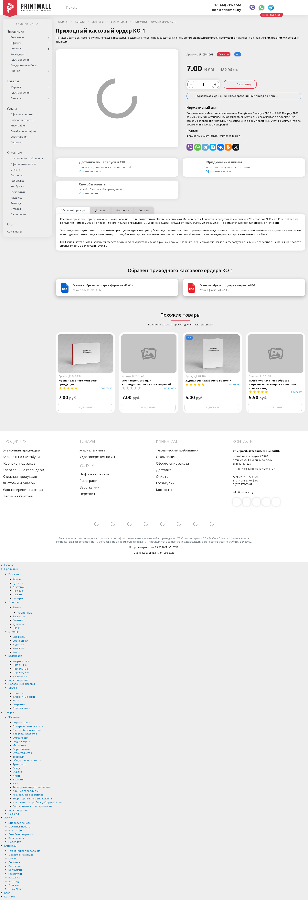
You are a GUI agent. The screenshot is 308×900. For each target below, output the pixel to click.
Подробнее (85, 407)
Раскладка (17, 181)
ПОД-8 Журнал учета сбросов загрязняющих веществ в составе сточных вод (272, 384)
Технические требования (27, 158)
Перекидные (21, 672)
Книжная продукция (20, 476)
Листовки (19, 587)
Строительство (22, 753)
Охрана (17, 772)
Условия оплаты (89, 193)
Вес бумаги (17, 186)
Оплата (15, 169)
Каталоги (18, 648)
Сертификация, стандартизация (32, 806)
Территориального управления (32, 798)
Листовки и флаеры (19, 483)
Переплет (17, 142)
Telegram (271, 8)
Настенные (20, 665)
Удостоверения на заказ (23, 489)
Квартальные (21, 661)
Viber (252, 8)
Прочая (15, 71)
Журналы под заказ (19, 463)
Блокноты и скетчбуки (21, 456)
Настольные (20, 668)
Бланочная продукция (21, 450)
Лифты (17, 775)
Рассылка (16, 197)
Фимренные (24, 612)
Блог (10, 225)
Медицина (19, 745)
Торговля (18, 756)
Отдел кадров (21, 741)
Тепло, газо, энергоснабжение (31, 787)
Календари (18, 54)
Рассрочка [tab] (122, 210)
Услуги (12, 108)
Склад (16, 768)
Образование (21, 749)
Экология (18, 779)
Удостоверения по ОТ (98, 456)
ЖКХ (15, 783)
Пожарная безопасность (28, 726)
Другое (12, 687)
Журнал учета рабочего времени (208, 380)
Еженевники (20, 640)
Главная (9, 565)
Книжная (16, 48)
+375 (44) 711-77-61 (226, 5)
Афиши (17, 579)
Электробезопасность (27, 730)
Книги (16, 652)
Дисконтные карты (24, 696)
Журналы (16, 87)
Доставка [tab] (101, 210)
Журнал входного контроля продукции (78, 382)
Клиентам (14, 152)
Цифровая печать (22, 120)
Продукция (15, 31)
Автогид (16, 203)
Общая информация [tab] (73, 210)
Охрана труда (21, 722)
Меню (16, 700)
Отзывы (16, 209)
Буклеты (18, 583)
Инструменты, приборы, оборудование (37, 802)
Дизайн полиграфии (23, 131)
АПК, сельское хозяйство (28, 794)
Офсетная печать (22, 114)
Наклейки (18, 590)
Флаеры (18, 598)
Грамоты (18, 693)
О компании (18, 214)
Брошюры (19, 636)
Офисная (16, 43)
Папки (16, 627)
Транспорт (19, 764)
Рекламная (17, 37)
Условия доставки (90, 171)
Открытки (19, 704)
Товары (13, 81)
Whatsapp (261, 8)
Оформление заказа (23, 164)
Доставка (17, 175)
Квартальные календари (23, 470)
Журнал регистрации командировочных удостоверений (146, 382)
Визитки (18, 620)
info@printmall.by (226, 10)
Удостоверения (20, 59)
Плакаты (16, 98)
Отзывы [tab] (144, 210)
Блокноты (19, 616)
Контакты (14, 231)
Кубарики (18, 624)
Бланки (17, 607)
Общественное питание (28, 760)
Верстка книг (19, 136)
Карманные (20, 676)
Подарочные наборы (24, 65)
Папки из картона (18, 496)
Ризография (18, 125)
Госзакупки (18, 192)
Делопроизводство (25, 734)
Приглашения (21, 708)
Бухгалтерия (20, 737)
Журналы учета (92, 450)
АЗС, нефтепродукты (25, 791)
